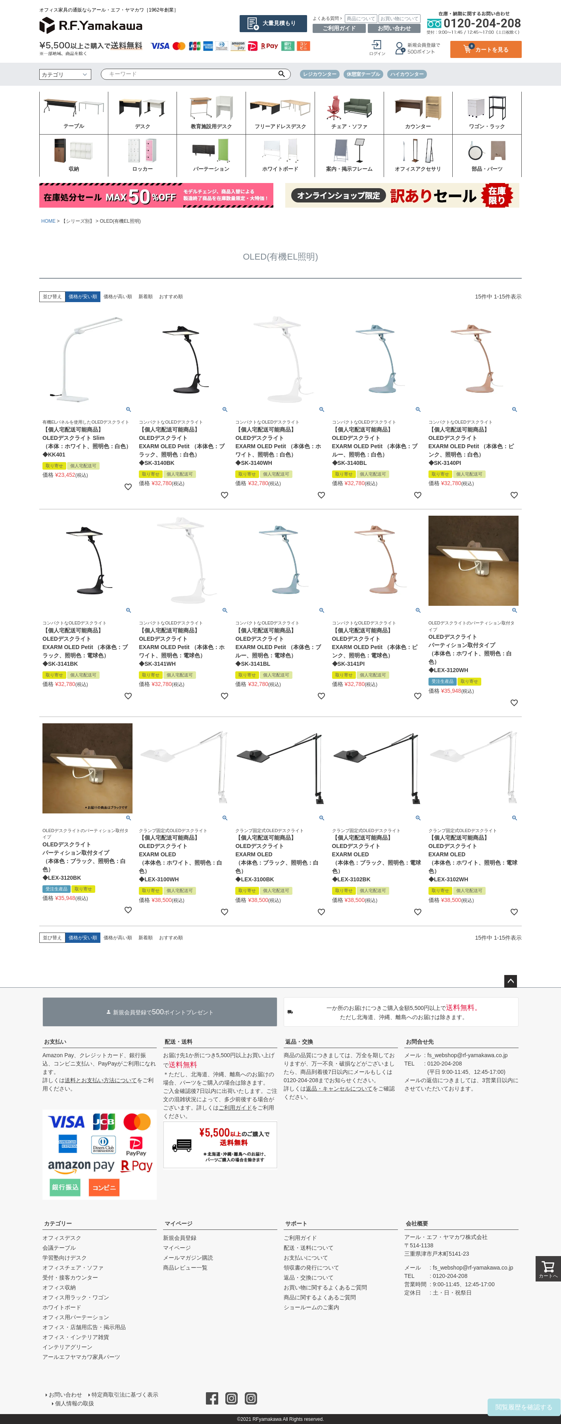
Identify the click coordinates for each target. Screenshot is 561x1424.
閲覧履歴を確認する (524, 1407)
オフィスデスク (61, 1238)
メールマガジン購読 (188, 1257)
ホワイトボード (61, 1307)
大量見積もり (279, 23)
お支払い (55, 1042)
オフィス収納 (59, 1287)
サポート (296, 1223)
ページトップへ (510, 981)
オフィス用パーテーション (75, 1317)
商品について (361, 18)
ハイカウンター (407, 74)
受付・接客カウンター (70, 1277)
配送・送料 (178, 1042)
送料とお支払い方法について (101, 1080)
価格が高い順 (118, 296)
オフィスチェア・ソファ (73, 1267)
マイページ (178, 1223)
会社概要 (417, 1223)
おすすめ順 (171, 296)
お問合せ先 (420, 1042)
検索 (282, 74)
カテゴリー (58, 1223)
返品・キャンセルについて (339, 1088)
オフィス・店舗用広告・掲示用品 (84, 1327)
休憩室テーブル (363, 74)
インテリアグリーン (67, 1347)
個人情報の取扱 (74, 1403)
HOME (48, 221)
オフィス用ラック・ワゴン (75, 1297)
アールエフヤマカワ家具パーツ (81, 1357)
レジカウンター (319, 74)
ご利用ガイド (339, 28)
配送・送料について (309, 1248)
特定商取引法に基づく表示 (125, 1394)
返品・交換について (309, 1277)
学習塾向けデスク (64, 1257)
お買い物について (399, 18)
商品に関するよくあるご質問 (320, 1297)
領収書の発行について (311, 1267)
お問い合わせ (394, 28)
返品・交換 (299, 1042)
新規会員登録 (179, 1238)
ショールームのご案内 (311, 1307)
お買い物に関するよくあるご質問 (325, 1287)
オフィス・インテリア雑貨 (75, 1337)
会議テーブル (59, 1248)
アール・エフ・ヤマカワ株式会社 (446, 1237)
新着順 (145, 296)
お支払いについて (306, 1257)
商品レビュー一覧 (185, 1267)
